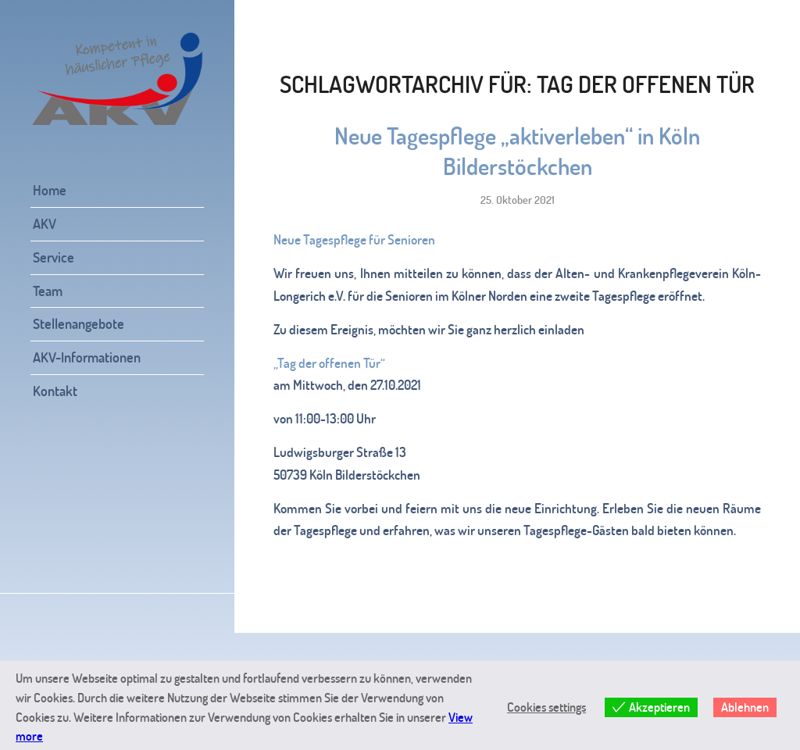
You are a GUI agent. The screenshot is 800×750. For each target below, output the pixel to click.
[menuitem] (117, 191)
